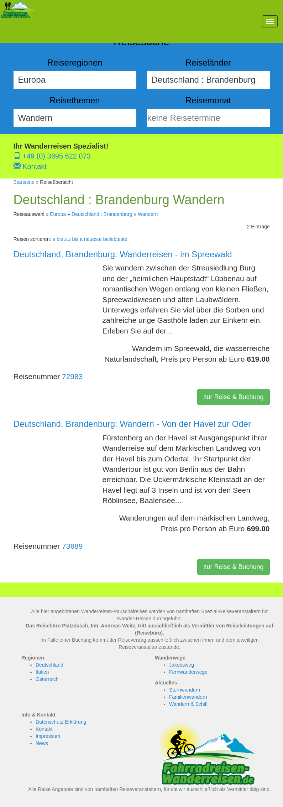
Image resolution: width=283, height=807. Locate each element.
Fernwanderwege (188, 672)
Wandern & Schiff (188, 704)
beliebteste (115, 239)
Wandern (148, 214)
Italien (42, 672)
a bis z (59, 239)
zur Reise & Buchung (233, 396)
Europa (58, 214)
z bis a (75, 239)
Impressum (48, 736)
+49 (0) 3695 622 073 (52, 156)
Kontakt (30, 166)
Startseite (24, 182)
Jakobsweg (181, 665)
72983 (72, 376)
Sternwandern (184, 690)
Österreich (47, 679)
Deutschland (49, 665)
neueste (93, 239)
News (42, 743)
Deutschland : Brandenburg (102, 214)
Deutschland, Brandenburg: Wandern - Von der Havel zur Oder (132, 424)
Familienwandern (188, 697)
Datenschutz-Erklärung (61, 722)
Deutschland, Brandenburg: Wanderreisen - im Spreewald (123, 254)
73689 (72, 546)
